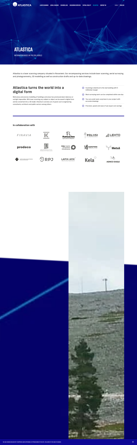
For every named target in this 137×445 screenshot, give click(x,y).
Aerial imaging (54, 5)
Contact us (103, 5)
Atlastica (95, 5)
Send (74, 385)
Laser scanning (44, 5)
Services (82, 412)
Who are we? (105, 416)
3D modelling (64, 5)
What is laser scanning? (109, 419)
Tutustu (82, 275)
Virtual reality (87, 5)
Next (131, 344)
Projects (104, 422)
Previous (6, 344)
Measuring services (75, 5)
